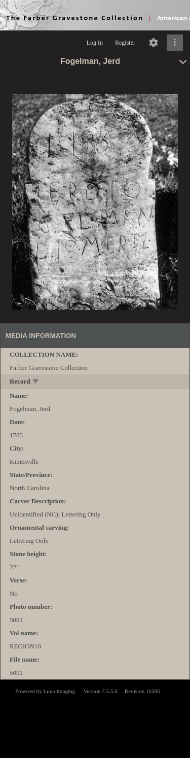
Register (125, 42)
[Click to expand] (175, 43)
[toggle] (36, 382)
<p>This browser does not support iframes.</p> (95, 718)
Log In (95, 42)
